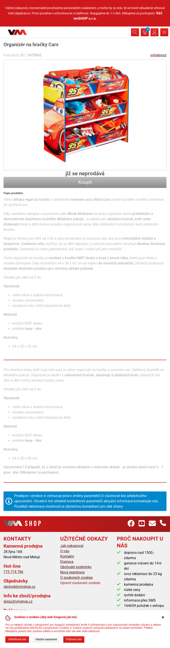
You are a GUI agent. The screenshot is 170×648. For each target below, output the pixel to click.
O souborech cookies (76, 577)
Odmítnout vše (17, 639)
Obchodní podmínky (76, 567)
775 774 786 (13, 572)
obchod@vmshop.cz (19, 587)
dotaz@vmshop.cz (18, 601)
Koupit (85, 182)
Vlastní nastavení (46, 639)
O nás (64, 551)
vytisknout (158, 55)
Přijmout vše (73, 639)
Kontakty (67, 556)
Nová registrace (72, 572)
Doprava (66, 562)
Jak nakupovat (71, 546)
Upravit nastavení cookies (80, 583)
